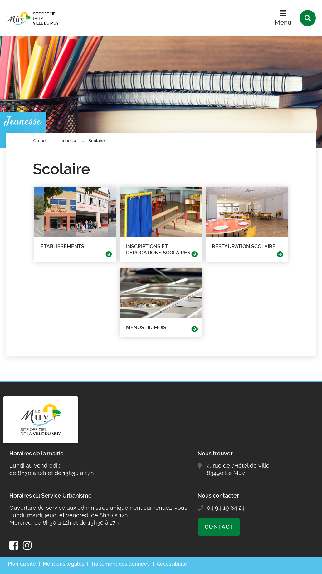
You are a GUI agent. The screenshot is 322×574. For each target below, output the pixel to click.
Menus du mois (146, 328)
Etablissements (62, 246)
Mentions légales (63, 564)
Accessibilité (172, 564)
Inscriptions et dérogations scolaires (158, 249)
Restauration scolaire (244, 246)
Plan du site (22, 564)
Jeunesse (67, 140)
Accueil (40, 140)
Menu (283, 22)
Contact (219, 526)
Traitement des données (120, 564)
